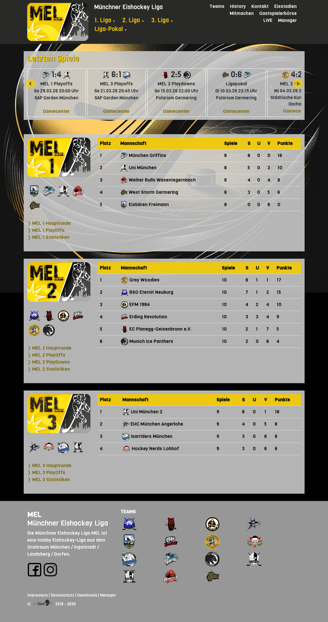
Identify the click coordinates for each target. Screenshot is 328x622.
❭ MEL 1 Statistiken (48, 237)
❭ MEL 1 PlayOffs (46, 230)
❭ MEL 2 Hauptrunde (49, 348)
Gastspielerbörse (278, 13)
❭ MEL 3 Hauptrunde (49, 465)
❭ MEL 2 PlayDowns (48, 362)
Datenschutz (62, 595)
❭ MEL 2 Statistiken (48, 369)
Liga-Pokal (110, 29)
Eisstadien (285, 6)
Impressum (37, 595)
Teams (216, 6)
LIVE (267, 20)
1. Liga (105, 20)
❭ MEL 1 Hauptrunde (49, 223)
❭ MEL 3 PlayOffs (46, 472)
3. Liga (162, 20)
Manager (287, 20)
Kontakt (260, 6)
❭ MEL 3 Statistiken (48, 479)
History (238, 6)
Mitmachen (242, 13)
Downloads (87, 595)
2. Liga (133, 20)
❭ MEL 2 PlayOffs (46, 355)
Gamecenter (56, 111)
